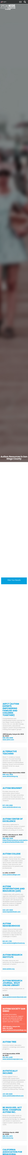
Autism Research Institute (12, 956)
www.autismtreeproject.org (13, 1059)
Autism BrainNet (12, 788)
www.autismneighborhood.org (14, 943)
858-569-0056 (8, 738)
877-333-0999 (8, 805)
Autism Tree (9, 1041)
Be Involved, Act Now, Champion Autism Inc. (12, 1110)
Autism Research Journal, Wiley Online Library (12, 983)
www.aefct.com (8, 740)
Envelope (20, 2)
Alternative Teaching (10, 752)
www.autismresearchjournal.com (15, 997)
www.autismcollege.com (11, 875)
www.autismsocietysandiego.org (14, 1030)
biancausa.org (8, 1138)
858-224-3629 (8, 774)
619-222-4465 (8, 1057)
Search (25, 2)
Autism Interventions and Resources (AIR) (14, 888)
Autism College (11, 853)
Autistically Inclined (10, 1072)
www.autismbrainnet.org (12, 807)
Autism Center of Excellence (13, 820)
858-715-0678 (8, 1028)
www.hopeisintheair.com (11, 912)
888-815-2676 (8, 1136)
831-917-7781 (7, 941)
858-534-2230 (8, 838)
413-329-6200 (7, 1094)
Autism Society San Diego (14, 1010)
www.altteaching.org (10, 776)
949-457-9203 (8, 910)
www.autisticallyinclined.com (13, 1096)
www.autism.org (8, 969)
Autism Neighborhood (11, 924)
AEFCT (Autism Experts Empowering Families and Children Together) (11, 709)
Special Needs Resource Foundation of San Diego (8, 7)
